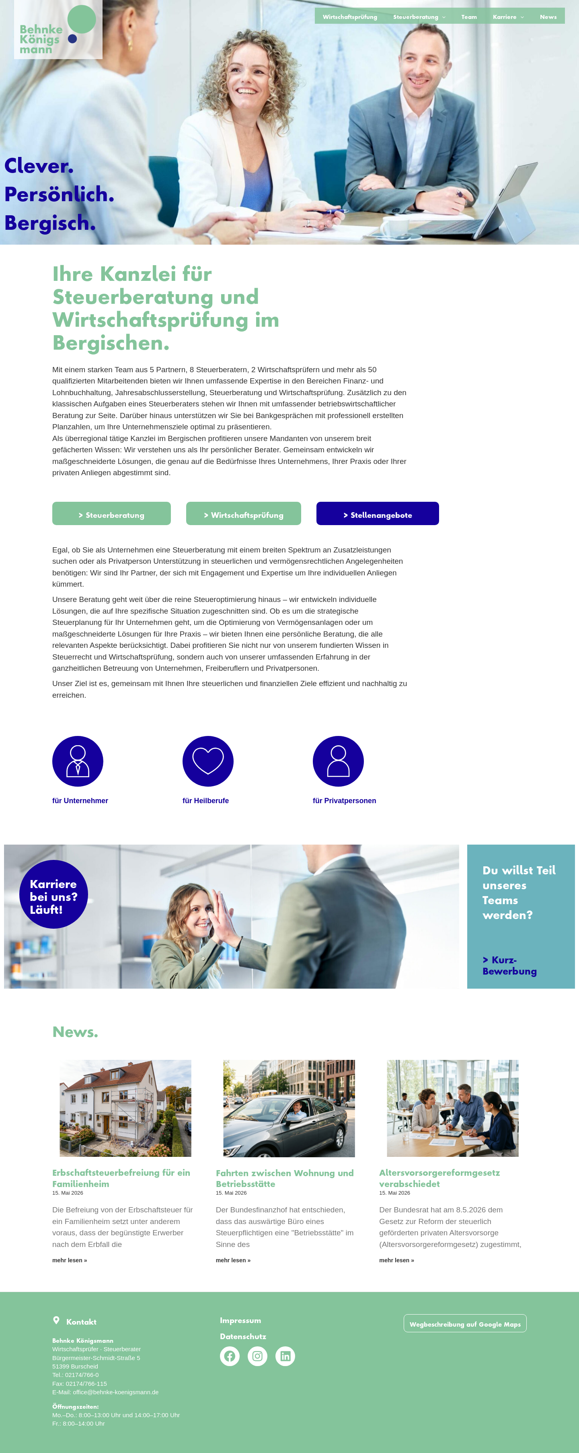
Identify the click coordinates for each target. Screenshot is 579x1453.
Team (483, 15)
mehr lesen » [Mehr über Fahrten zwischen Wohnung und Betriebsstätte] (234, 1266)
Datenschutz (245, 1334)
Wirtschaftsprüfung (374, 15)
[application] (460, 16)
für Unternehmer (82, 805)
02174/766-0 (82, 1375)
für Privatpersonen (347, 805)
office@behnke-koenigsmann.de (116, 1392)
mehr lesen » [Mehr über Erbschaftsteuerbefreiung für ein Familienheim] (71, 1266)
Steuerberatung (438, 16)
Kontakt (82, 1320)
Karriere (516, 16)
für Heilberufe (207, 805)
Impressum (242, 1319)
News (551, 15)
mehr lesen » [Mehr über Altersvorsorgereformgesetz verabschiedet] (398, 1266)
